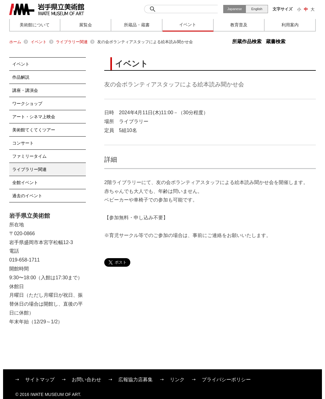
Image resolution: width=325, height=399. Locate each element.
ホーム (15, 42)
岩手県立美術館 (46, 9)
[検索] (181, 9)
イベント (39, 42)
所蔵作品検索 (247, 41)
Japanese (234, 9)
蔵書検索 (275, 41)
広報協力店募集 (135, 379)
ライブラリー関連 (72, 42)
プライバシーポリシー (226, 379)
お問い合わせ (86, 379)
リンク (177, 379)
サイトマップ (40, 379)
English (256, 9)
